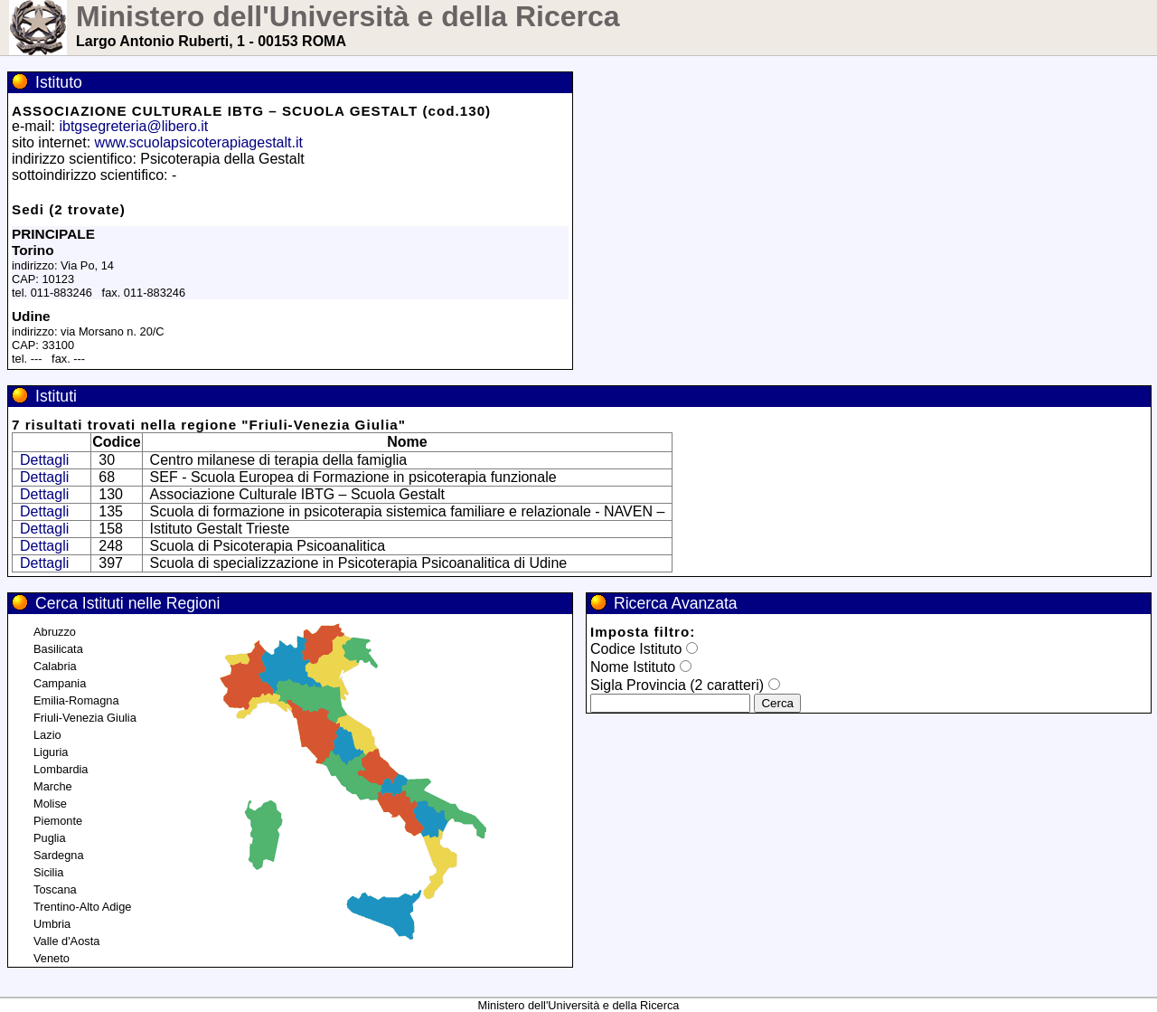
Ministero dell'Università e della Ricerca (348, 16)
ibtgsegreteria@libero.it (133, 126)
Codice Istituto (636, 649)
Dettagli (44, 460)
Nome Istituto (632, 667)
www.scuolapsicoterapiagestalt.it (199, 142)
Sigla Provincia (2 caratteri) (677, 685)
